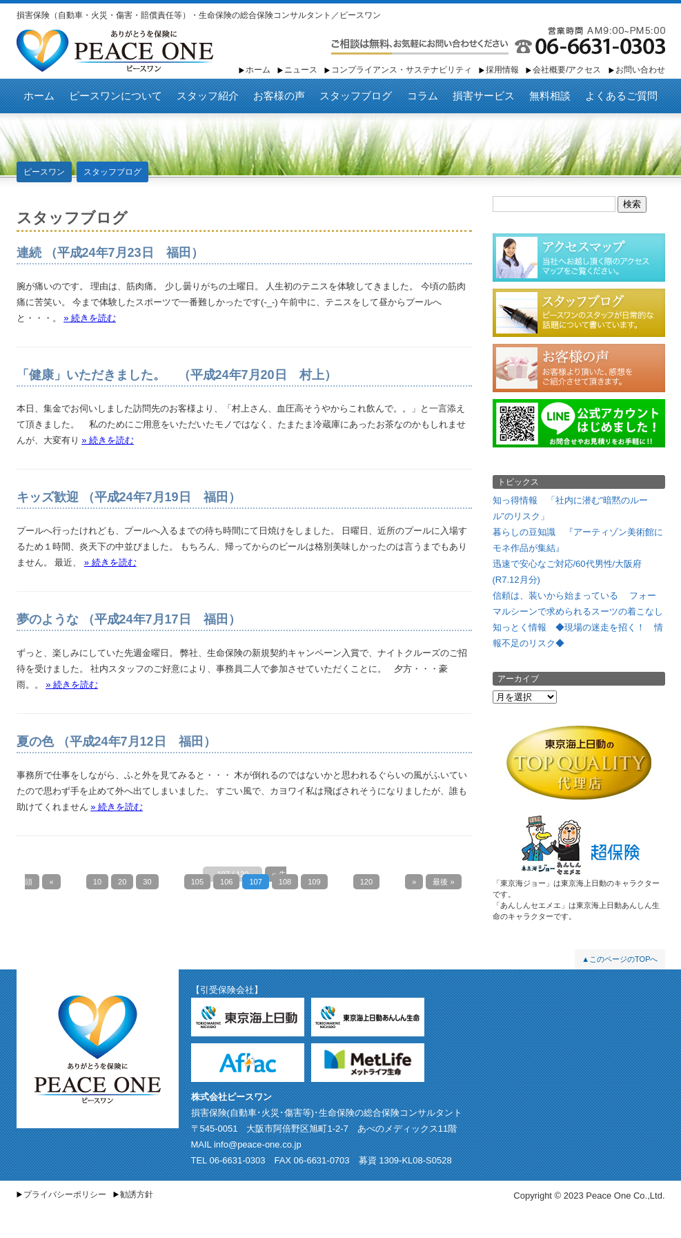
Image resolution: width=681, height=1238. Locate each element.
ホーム (258, 70)
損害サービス (484, 95)
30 (147, 882)
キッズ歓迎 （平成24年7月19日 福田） (129, 497)
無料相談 (550, 95)
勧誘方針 (136, 1194)
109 (314, 882)
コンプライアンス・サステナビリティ (401, 70)
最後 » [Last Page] (443, 882)
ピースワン (115, 51)
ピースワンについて (115, 95)
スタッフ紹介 (208, 95)
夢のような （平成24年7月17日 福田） (129, 619)
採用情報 (502, 70)
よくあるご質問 (621, 95)
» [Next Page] (414, 882)
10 (97, 882)
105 (197, 882)
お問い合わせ (640, 70)
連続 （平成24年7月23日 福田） (110, 253)
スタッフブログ (355, 95)
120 (366, 882)
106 (226, 882)
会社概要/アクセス (567, 70)
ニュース (300, 70)
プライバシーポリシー (64, 1194)
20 (122, 882)
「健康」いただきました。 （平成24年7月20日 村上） (177, 375)
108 (285, 882)
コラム (422, 95)
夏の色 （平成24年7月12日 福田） (116, 741)
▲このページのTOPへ (620, 959)
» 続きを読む (89, 318)
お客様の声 (279, 95)
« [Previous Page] (51, 882)
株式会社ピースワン (231, 1097)
